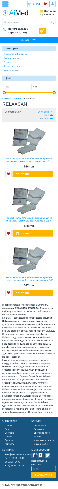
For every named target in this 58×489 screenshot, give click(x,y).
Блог (7, 429)
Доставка (9, 433)
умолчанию (43, 112)
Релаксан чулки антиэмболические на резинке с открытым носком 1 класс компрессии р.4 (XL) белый (29, 280)
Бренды (9, 440)
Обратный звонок (42, 31)
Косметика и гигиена (14, 66)
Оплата (8, 436)
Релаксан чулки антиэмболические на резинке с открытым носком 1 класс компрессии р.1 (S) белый (29, 221)
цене (46, 115)
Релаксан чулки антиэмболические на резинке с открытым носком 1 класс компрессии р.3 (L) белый (29, 161)
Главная (9, 425)
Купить (25, 173)
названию (44, 118)
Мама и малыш (11, 70)
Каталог (25, 39)
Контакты (9, 444)
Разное (7, 62)
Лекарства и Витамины (15, 54)
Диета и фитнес (11, 58)
